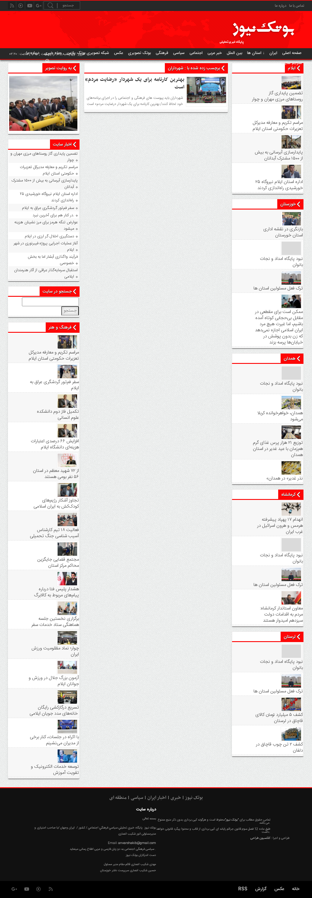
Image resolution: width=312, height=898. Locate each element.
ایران (273, 53)
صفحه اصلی (292, 53)
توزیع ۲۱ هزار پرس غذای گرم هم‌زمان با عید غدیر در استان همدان (278, 449)
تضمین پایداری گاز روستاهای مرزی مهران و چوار (277, 96)
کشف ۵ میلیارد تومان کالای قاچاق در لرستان (279, 718)
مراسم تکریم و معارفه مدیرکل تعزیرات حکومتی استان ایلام (278, 126)
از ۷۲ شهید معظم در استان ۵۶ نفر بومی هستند (56, 474)
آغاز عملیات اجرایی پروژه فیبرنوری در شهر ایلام (46, 246)
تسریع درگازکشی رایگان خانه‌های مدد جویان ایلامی (54, 711)
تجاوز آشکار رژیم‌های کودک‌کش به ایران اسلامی (56, 503)
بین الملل (234, 53)
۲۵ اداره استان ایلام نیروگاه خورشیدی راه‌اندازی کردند (279, 185)
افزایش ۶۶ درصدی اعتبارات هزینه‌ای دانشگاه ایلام (55, 444)
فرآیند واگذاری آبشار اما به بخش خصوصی (53, 260)
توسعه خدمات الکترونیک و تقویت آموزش (55, 770)
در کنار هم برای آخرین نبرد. (53, 215)
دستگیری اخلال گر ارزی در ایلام (49, 236)
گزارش (261, 889)
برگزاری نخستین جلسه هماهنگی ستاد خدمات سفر (55, 622)
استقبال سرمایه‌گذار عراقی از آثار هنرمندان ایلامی (46, 273)
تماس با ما (296, 6)
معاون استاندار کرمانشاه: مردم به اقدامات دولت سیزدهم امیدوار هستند (281, 614)
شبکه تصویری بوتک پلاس (88, 53)
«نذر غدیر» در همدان (284, 479)
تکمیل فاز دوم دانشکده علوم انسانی (58, 415)
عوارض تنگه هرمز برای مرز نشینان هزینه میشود (46, 225)
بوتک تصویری (139, 53)
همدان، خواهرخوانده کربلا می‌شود (280, 416)
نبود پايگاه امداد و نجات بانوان (281, 262)
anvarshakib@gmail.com (137, 843)
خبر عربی (214, 53)
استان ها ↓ (256, 53)
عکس (118, 53)
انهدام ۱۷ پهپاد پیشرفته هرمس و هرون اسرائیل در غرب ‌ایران (280, 526)
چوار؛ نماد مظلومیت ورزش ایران (55, 651)
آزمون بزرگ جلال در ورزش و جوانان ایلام (54, 681)
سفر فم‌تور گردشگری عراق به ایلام (48, 208)
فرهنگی (162, 53)
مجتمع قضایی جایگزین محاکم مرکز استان (58, 563)
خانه (296, 889)
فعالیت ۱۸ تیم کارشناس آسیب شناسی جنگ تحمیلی (54, 533)
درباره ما (280, 6)
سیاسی (179, 53)
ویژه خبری (53, 53)
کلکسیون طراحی (260, 838)
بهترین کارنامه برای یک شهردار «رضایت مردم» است (134, 83)
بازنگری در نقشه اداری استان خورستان (283, 232)
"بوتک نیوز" (232, 819)
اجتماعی (196, 53)
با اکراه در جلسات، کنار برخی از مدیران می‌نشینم (54, 740)
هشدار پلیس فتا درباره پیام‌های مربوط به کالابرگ (56, 592)
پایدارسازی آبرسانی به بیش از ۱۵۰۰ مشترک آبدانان (279, 155)
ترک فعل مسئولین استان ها (278, 289)
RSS (242, 889)
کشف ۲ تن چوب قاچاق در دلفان (279, 748)
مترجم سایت (291, 63)
